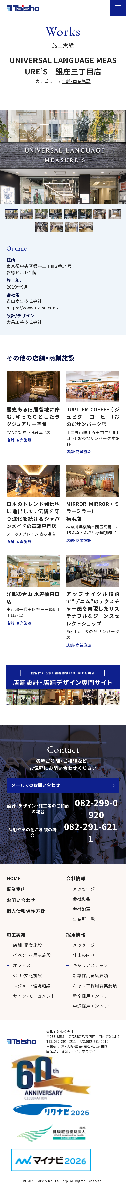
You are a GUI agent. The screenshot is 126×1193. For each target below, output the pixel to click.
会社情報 (76, 878)
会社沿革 (82, 909)
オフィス (22, 965)
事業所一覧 (84, 919)
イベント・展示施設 (32, 955)
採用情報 (76, 934)
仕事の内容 (84, 955)
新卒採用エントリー (93, 996)
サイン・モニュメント (34, 996)
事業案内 (16, 889)
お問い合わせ (21, 900)
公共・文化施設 (27, 975)
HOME (14, 878)
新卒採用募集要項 (90, 975)
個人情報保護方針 (26, 910)
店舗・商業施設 (76, 81)
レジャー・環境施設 (32, 986)
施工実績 (16, 934)
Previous (5, 157)
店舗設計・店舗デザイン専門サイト (72, 1051)
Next (121, 157)
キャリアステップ (90, 965)
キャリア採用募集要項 (95, 986)
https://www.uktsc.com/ (33, 307)
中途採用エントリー (93, 1006)
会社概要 (82, 899)
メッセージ (84, 888)
